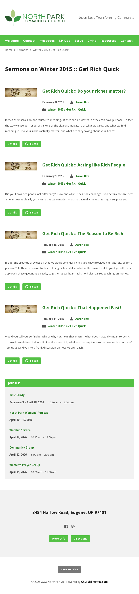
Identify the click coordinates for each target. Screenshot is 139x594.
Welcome (12, 40)
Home (8, 50)
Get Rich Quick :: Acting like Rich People (83, 165)
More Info (58, 538)
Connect (29, 40)
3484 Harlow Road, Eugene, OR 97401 (69, 512)
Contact (127, 40)
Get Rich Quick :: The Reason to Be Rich (82, 233)
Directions (80, 538)
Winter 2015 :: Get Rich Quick (51, 50)
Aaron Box (82, 102)
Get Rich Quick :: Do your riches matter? (84, 91)
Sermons (22, 50)
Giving (91, 40)
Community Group (21, 447)
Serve (79, 40)
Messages (47, 40)
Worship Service (20, 430)
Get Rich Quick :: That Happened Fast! (81, 307)
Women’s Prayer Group (24, 465)
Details (12, 144)
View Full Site (69, 569)
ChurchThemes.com (94, 581)
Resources (108, 40)
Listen (31, 143)
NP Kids (64, 40)
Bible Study (16, 395)
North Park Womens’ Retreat (28, 412)
